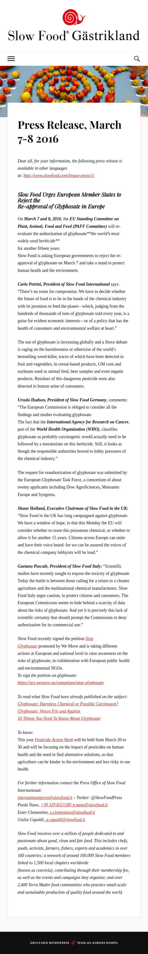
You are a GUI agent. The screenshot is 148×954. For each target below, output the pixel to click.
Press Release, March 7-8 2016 (70, 131)
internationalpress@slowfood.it (45, 797)
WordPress (59, 943)
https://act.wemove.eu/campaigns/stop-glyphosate (61, 682)
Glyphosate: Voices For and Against (49, 711)
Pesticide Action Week (54, 739)
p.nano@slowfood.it (90, 804)
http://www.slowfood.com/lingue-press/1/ (58, 175)
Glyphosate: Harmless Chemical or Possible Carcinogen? (68, 704)
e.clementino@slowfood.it (72, 812)
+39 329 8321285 (55, 804)
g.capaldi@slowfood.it (65, 819)
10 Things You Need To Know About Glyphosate (59, 718)
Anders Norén (105, 943)
